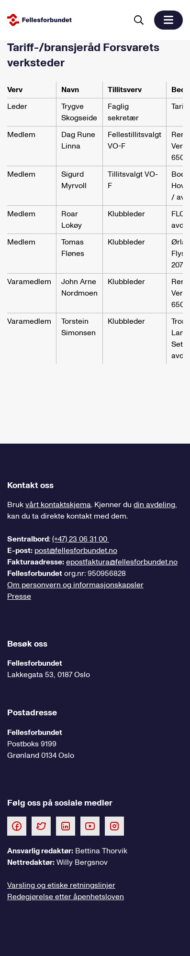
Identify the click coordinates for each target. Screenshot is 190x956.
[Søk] (138, 20)
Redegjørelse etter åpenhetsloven (65, 897)
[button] (168, 20)
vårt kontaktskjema (58, 504)
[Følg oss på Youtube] (90, 825)
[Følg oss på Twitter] (41, 825)
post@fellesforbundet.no (75, 550)
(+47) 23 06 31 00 (80, 539)
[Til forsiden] (65, 20)
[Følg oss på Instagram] (114, 825)
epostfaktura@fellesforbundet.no (122, 562)
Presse (19, 596)
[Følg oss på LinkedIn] (65, 825)
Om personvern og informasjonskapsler (75, 585)
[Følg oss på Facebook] (16, 825)
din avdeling (154, 504)
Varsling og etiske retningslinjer (61, 885)
